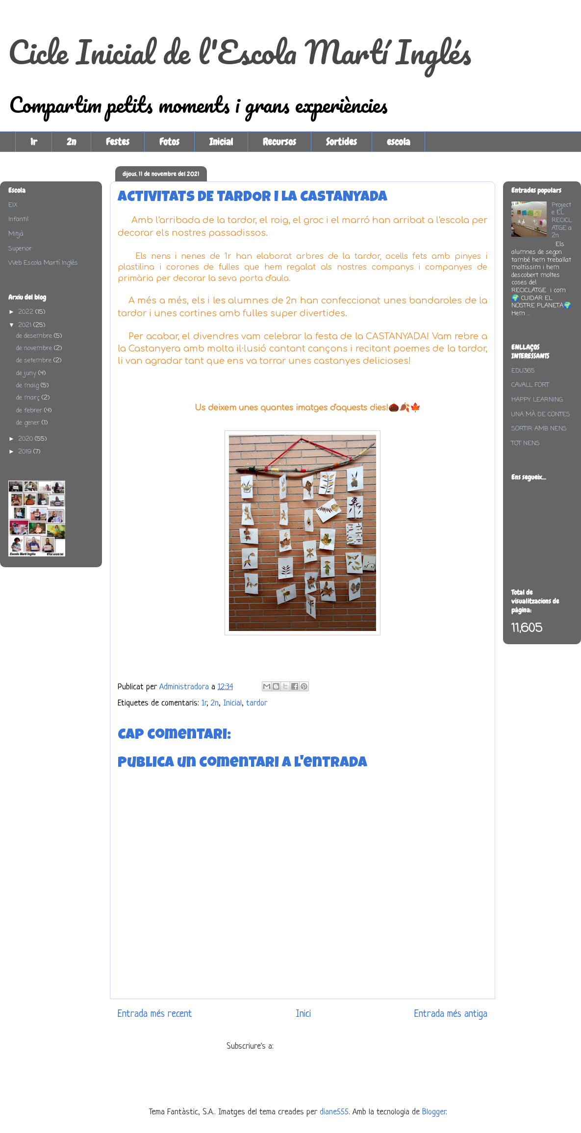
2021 (25, 325)
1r (33, 141)
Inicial (221, 141)
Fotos (169, 141)
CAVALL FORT (530, 385)
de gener (29, 423)
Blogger (434, 1112)
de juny (27, 373)
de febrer (30, 410)
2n (71, 141)
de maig (28, 385)
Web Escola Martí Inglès (43, 263)
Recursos (279, 141)
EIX (13, 205)
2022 (26, 312)
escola (398, 141)
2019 (25, 451)
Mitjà (16, 234)
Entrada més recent (155, 1014)
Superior (20, 248)
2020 (26, 439)
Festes (117, 141)
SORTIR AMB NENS (539, 428)
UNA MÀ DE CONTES (540, 414)
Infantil (18, 219)
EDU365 (523, 371)
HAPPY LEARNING (537, 399)
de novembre (35, 348)
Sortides (341, 141)
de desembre (35, 336)
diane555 (334, 1112)
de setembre (34, 360)
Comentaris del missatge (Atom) (327, 1046)
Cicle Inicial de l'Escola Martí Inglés (239, 51)
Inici (303, 1014)
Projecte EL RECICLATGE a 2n (562, 220)
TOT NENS (525, 443)
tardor (256, 703)
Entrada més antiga (450, 1014)
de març (29, 398)
